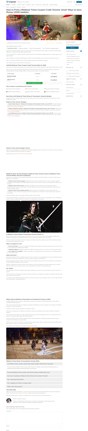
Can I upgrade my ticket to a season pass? (19, 383)
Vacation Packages (53, 4)
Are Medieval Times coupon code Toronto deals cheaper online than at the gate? (30, 363)
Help (74, 1)
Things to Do (38, 4)
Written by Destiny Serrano (19, 398)
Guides (23, 4)
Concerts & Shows (70, 93)
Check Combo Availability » (17, 106)
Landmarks (28, 4)
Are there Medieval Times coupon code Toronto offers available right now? (28, 372)
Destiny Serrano (24, 48)
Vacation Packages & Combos (73, 56)
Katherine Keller (55, 48)
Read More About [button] (70, 84)
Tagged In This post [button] (71, 79)
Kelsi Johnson (37, 48)
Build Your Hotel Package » (26, 153)
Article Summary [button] (70, 51)
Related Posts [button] (69, 96)
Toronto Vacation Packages (74, 76)
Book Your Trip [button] (69, 67)
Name (8, 425)
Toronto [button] (8, 4)
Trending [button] (13, 4)
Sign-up (79, 1)
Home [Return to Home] (7, 7)
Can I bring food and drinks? (15, 379)
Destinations (13, 7)
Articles (19, 4)
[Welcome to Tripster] (11, 2)
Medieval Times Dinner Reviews (73, 60)
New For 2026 (70, 62)
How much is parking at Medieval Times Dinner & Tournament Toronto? (27, 376)
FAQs (68, 64)
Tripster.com (69, 1)
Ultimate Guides (69, 87)
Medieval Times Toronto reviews (34, 236)
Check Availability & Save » (34, 83)
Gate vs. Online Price (71, 54)
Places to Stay (45, 4)
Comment (9, 411)
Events (33, 4)
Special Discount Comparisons (73, 58)
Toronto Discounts (70, 81)
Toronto (18, 7)
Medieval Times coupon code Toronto (20, 393)
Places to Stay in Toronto (73, 73)
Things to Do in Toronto (74, 70)
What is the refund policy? (14, 386)
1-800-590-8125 (78, 4)
